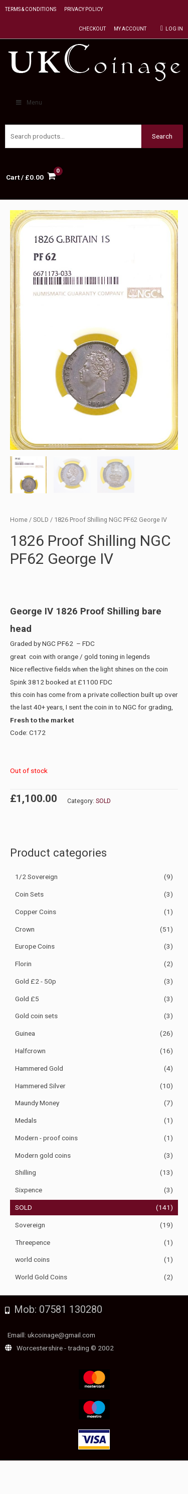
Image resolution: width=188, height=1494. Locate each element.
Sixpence (28, 1190)
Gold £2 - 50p (35, 981)
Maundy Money (37, 1103)
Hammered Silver (40, 1086)
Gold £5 (27, 999)
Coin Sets (29, 894)
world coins (32, 1259)
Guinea (25, 1033)
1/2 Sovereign (36, 877)
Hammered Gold (39, 1068)
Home (19, 519)
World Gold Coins (41, 1277)
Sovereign (30, 1225)
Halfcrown (30, 1051)
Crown (25, 929)
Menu (28, 102)
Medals (26, 1120)
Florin (23, 964)
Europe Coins (35, 946)
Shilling (25, 1172)
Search (162, 136)
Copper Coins (35, 912)
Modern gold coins (43, 1155)
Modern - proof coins (46, 1138)
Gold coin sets (36, 1016)
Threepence (32, 1242)
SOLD (23, 1207)
